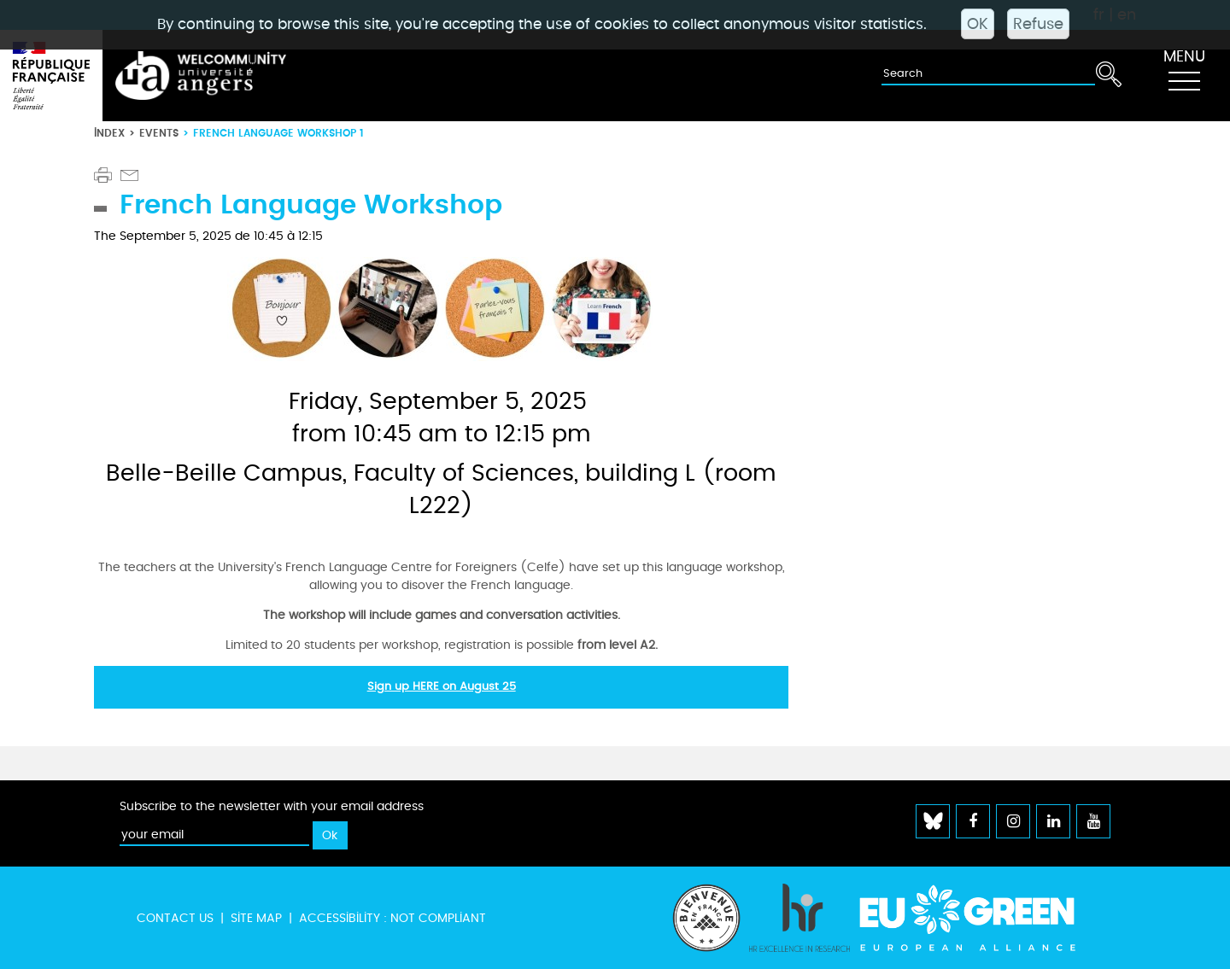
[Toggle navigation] (1184, 76)
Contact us (175, 918)
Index (109, 133)
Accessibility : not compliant (392, 918)
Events (159, 133)
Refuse (1038, 24)
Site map (256, 918)
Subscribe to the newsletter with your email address (272, 806)
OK (977, 24)
